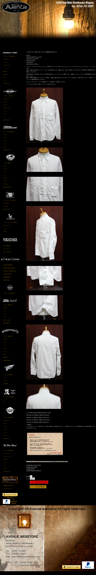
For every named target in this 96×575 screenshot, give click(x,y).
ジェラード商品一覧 (7, 166)
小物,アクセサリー (7, 86)
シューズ (5, 184)
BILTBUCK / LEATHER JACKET (9, 274)
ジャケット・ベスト (7, 459)
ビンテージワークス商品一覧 (9, 296)
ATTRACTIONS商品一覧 (8, 268)
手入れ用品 (5, 387)
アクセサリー (6, 187)
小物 (4, 357)
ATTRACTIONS (6, 283)
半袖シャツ (5, 77)
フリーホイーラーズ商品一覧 (9, 59)
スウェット (5, 108)
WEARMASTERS (6, 280)
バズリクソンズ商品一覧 (8, 420)
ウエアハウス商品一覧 (7, 339)
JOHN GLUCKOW (7, 190)
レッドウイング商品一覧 (8, 378)
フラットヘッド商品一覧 (8, 453)
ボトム (4, 345)
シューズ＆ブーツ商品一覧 (8, 400)
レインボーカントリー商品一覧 (9, 203)
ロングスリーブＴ (6, 68)
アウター (5, 65)
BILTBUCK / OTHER (7, 277)
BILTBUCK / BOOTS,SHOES (9, 271)
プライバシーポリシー (7, 492)
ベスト (4, 80)
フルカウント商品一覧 (7, 308)
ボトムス (5, 181)
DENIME (5, 360)
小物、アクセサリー (7, 255)
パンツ (4, 83)
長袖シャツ (5, 74)
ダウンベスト (6, 209)
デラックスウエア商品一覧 (8, 135)
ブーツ (4, 381)
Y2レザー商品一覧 (7, 249)
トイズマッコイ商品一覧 (8, 99)
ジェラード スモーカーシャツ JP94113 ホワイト (42, 55)
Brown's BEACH (6, 326)
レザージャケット (6, 62)
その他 (4, 234)
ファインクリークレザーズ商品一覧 (10, 225)
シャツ (4, 117)
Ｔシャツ (5, 71)
